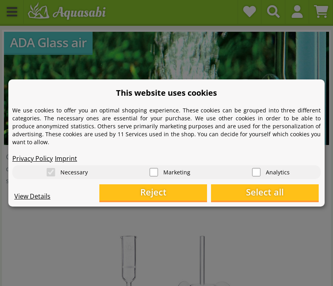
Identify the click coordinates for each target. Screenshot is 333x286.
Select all (279, 192)
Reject (196, 192)
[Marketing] (153, 171)
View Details (32, 197)
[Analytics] (256, 171)
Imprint (66, 157)
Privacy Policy (32, 157)
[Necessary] (50, 171)
